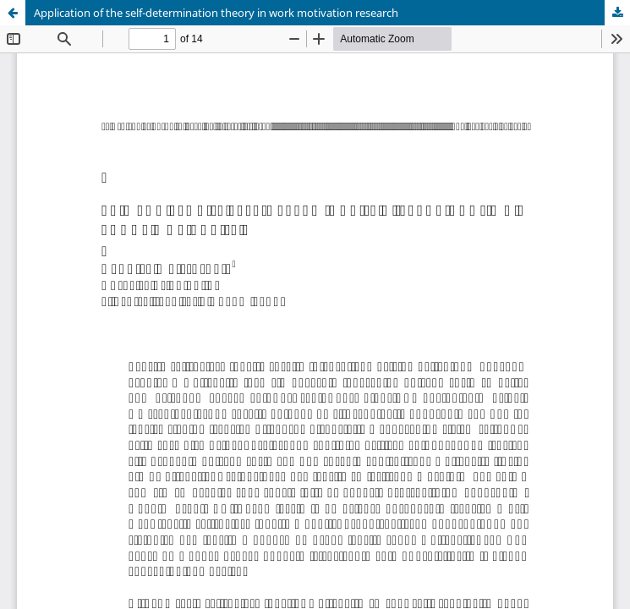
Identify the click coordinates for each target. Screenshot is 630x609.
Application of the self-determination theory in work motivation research (216, 12)
